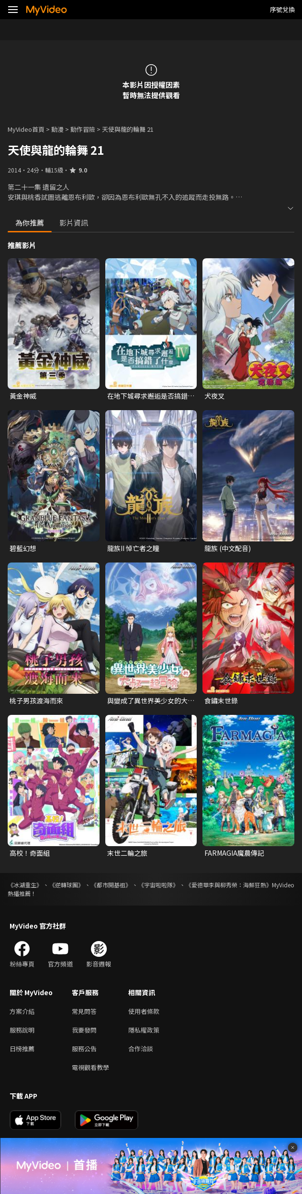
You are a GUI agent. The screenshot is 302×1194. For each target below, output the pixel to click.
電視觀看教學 (90, 1067)
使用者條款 (143, 1011)
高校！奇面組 (30, 853)
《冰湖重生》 (25, 885)
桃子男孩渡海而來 (36, 700)
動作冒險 (82, 129)
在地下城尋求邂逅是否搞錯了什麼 (150, 396)
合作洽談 (140, 1048)
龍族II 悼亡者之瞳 (133, 548)
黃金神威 (23, 396)
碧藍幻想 (23, 548)
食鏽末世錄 (221, 700)
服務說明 (22, 1029)
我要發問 (84, 1029)
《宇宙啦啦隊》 (158, 885)
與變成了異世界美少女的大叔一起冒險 (150, 700)
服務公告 (84, 1048)
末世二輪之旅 (127, 853)
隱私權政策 (143, 1029)
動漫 (57, 129)
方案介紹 (22, 1011)
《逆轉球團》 (66, 885)
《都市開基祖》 (111, 885)
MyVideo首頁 (26, 129)
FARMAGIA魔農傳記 (234, 853)
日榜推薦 (22, 1048)
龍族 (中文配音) (227, 548)
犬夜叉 (214, 396)
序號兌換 (282, 9)
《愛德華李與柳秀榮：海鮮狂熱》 (229, 885)
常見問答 (84, 1011)
